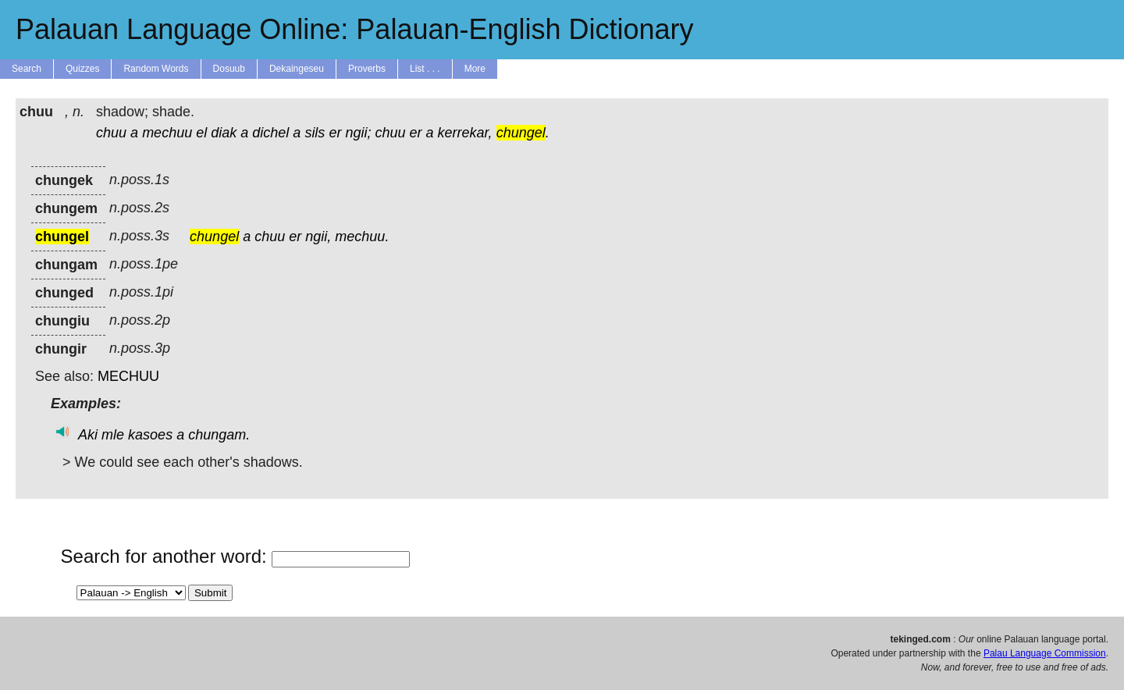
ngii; (358, 132)
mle (112, 435)
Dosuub (229, 68)
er (335, 132)
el (201, 132)
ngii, (318, 236)
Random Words (155, 68)
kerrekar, (465, 132)
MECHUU (128, 376)
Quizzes (82, 68)
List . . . (425, 68)
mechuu (167, 132)
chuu (111, 132)
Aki (88, 435)
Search (26, 68)
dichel (270, 132)
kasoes (150, 435)
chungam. (219, 435)
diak (224, 132)
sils (314, 132)
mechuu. (362, 236)
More (475, 68)
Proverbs (367, 68)
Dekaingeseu (296, 68)
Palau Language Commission (1045, 653)
